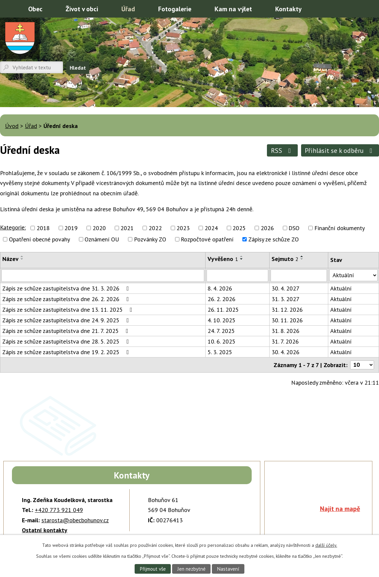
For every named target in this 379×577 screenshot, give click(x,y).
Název (10, 259)
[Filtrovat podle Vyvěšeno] (237, 275)
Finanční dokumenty (339, 228)
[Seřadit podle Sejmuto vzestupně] (302, 256)
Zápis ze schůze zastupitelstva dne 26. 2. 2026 (67, 299)
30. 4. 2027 (285, 288)
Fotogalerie (174, 9)
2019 (71, 228)
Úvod (8, 8)
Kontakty (288, 9)
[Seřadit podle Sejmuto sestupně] (302, 259)
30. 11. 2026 (287, 320)
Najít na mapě (340, 508)
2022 (155, 228)
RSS (282, 150)
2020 (99, 228)
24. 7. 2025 (221, 331)
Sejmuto (285, 259)
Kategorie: (13, 227)
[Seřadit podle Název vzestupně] (22, 256)
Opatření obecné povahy (39, 239)
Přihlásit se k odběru (340, 150)
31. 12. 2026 (287, 309)
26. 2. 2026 (221, 299)
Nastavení (228, 568)
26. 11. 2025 (223, 309)
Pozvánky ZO (150, 239)
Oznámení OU (102, 239)
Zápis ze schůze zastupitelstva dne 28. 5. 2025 (67, 341)
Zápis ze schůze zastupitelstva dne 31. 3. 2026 (67, 288)
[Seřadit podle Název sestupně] (22, 259)
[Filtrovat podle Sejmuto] (299, 275)
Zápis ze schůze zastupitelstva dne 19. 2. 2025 (67, 352)
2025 (239, 228)
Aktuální (340, 288)
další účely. (326, 545)
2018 (43, 228)
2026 (267, 228)
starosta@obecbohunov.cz (75, 520)
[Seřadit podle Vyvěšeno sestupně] (241, 259)
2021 (127, 228)
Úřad (128, 9)
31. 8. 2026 (285, 331)
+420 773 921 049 (59, 510)
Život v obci (82, 9)
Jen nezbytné (191, 568)
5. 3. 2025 (220, 352)
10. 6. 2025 (221, 341)
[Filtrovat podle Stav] (353, 275)
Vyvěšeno (223, 259)
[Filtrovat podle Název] (102, 275)
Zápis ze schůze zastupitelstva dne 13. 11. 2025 (68, 309)
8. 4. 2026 (220, 288)
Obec (35, 9)
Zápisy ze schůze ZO (273, 239)
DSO (293, 228)
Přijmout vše (152, 568)
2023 (183, 228)
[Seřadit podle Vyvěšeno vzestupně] (241, 256)
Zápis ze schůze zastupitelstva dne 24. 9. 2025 (67, 320)
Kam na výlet (233, 9)
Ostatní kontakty (44, 530)
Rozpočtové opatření (207, 239)
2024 (211, 228)
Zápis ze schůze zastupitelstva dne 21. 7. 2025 (66, 331)
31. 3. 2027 (285, 299)
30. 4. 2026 (285, 352)
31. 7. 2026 (285, 341)
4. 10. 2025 (221, 320)
